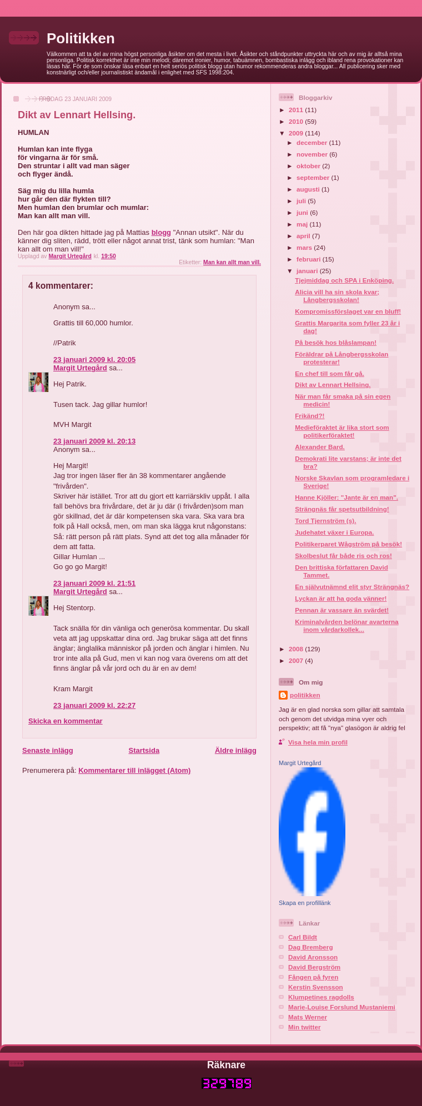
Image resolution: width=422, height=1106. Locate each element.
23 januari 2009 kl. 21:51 (94, 583)
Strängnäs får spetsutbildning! (342, 508)
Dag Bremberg (310, 947)
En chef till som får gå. (329, 373)
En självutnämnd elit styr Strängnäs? (352, 586)
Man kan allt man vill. (232, 262)
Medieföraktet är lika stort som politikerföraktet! (342, 431)
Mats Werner (307, 1016)
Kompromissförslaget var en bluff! (348, 311)
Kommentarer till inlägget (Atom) (134, 770)
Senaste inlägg (47, 750)
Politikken (81, 38)
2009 (297, 133)
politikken (305, 694)
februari (310, 259)
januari (308, 270)
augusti (309, 189)
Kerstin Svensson (315, 987)
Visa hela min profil (318, 742)
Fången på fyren (313, 977)
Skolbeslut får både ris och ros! (343, 555)
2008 (297, 648)
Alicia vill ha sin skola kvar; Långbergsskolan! (337, 295)
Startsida (143, 750)
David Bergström (314, 967)
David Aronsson (313, 957)
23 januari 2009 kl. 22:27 (94, 705)
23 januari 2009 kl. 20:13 (94, 441)
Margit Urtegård (80, 368)
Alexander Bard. (320, 446)
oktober (309, 165)
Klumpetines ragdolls (321, 997)
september (314, 177)
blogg (161, 232)
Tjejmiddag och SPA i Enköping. (344, 280)
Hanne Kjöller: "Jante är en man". (346, 497)
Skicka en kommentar (65, 721)
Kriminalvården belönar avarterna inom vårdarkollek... (346, 625)
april (304, 235)
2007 (297, 660)
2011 (297, 109)
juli (302, 200)
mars (305, 247)
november (313, 154)
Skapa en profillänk (305, 902)
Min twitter (304, 1026)
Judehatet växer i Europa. (334, 532)
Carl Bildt (302, 937)
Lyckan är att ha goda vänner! (340, 598)
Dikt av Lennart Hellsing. (332, 384)
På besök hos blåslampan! (335, 342)
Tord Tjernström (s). (325, 520)
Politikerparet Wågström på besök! (348, 543)
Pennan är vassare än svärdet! (342, 610)
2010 (297, 121)
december (313, 142)
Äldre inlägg (236, 750)
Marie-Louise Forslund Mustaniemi (341, 1007)
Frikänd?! (309, 415)
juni (303, 212)
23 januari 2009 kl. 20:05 (94, 359)
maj (303, 224)
